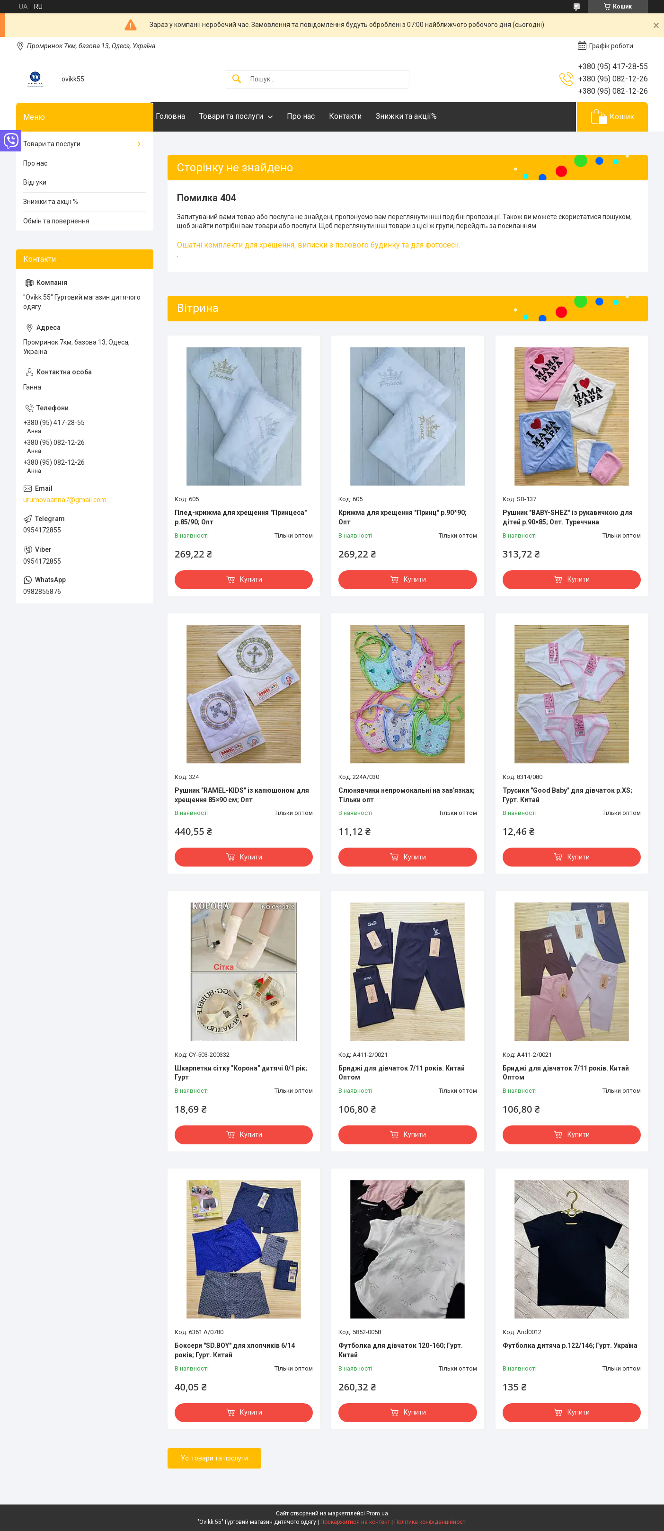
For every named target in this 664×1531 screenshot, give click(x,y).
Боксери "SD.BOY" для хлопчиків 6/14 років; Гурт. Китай (235, 1350)
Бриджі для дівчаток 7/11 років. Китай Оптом (401, 1072)
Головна (189, 116)
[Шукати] (236, 79)
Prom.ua (377, 1513)
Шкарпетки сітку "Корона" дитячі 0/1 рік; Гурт (241, 1072)
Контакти (364, 116)
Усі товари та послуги (214, 1458)
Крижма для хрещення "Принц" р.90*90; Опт (402, 517)
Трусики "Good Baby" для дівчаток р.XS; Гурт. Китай (567, 795)
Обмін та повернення (56, 221)
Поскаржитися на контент (355, 1522)
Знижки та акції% (425, 116)
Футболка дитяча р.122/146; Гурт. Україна (570, 1345)
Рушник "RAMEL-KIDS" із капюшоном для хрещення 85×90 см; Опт (242, 795)
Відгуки (34, 182)
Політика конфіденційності (430, 1522)
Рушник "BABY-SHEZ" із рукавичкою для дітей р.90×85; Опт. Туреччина (568, 517)
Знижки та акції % (50, 201)
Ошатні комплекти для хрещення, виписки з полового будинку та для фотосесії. (318, 244)
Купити (251, 579)
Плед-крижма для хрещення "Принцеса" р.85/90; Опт (241, 517)
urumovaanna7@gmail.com (64, 500)
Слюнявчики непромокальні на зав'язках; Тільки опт (406, 795)
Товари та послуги (250, 116)
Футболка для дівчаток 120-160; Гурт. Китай (400, 1350)
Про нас (320, 116)
